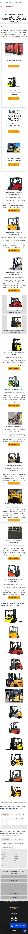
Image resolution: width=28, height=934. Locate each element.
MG (12, 814)
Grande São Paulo (19, 843)
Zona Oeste (20, 839)
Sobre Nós (14, 880)
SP (19, 814)
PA (6, 822)
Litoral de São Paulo (6, 847)
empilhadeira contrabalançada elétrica (18, 8)
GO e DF (22, 818)
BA (13, 818)
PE (9, 818)
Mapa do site (14, 893)
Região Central (5, 839)
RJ (8, 814)
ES (16, 814)
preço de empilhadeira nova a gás (8, 8)
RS (6, 818)
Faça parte (14, 897)
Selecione (4, 814)
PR (23, 814)
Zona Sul (4, 843)
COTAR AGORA (13, 66)
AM (2, 822)
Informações (14, 889)
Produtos (14, 884)
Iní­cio (14, 876)
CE (17, 818)
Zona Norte (13, 839)
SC (2, 818)
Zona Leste (10, 843)
